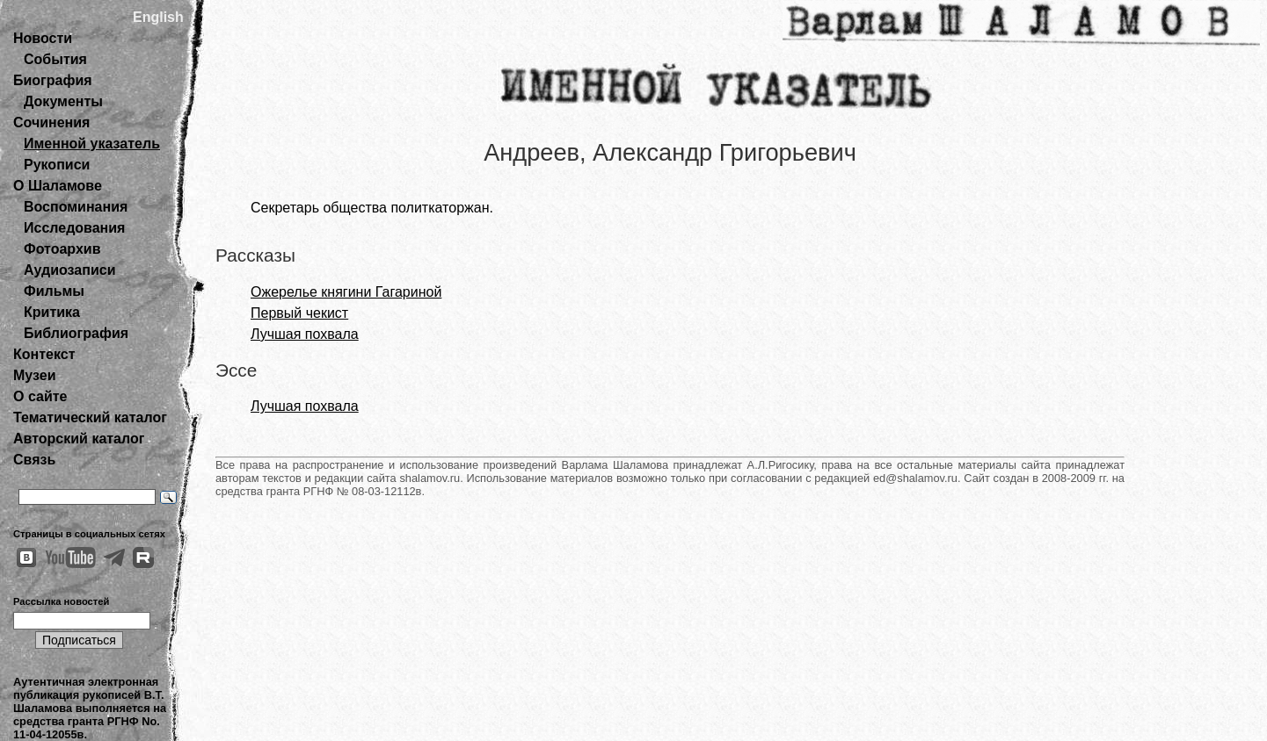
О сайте (40, 396)
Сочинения (51, 122)
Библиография (76, 333)
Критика (52, 312)
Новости (42, 38)
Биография (52, 80)
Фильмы (54, 291)
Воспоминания (75, 206)
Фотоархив (62, 248)
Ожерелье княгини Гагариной (346, 291)
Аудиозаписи (69, 270)
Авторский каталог (78, 438)
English (158, 17)
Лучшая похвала (305, 334)
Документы (63, 101)
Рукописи (57, 164)
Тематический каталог (90, 417)
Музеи (34, 375)
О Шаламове (57, 185)
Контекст (44, 354)
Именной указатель (92, 143)
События (55, 59)
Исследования (74, 227)
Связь (34, 459)
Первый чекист (299, 313)
